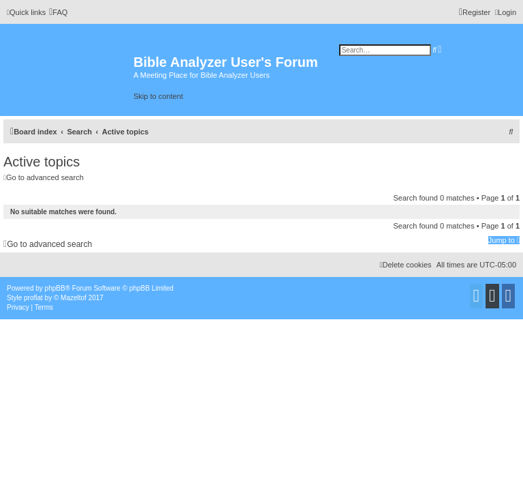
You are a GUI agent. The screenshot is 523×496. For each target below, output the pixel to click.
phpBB (55, 288)
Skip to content (158, 96)
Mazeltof (73, 298)
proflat (33, 298)
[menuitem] (58, 12)
